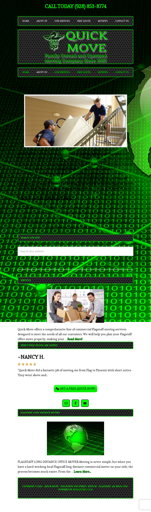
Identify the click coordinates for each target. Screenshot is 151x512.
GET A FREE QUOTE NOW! (77, 388)
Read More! (74, 339)
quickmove (75, 46)
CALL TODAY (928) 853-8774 (75, 6)
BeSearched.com (83, 489)
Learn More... (82, 471)
